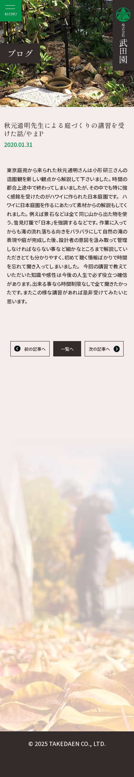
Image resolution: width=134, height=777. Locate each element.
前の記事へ (35, 349)
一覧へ (67, 349)
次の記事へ (99, 349)
